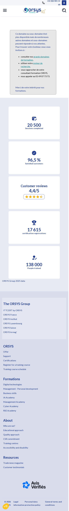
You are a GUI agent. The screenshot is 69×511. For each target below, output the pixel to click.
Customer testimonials (13, 467)
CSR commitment (11, 439)
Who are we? (9, 425)
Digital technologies (12, 384)
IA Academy (9, 397)
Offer (6, 351)
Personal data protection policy (32, 503)
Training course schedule (14, 369)
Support (7, 356)
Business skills (10, 393)
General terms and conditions (53, 503)
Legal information (19, 503)
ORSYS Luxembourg (12, 323)
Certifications (9, 360)
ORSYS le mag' (10, 332)
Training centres (10, 443)
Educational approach (13, 430)
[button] (5, 506)
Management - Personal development (20, 388)
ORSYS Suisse (9, 327)
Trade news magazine (13, 463)
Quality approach (11, 434)
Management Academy (14, 402)
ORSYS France (10, 314)
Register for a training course (16, 364)
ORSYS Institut (10, 319)
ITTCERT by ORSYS (12, 310)
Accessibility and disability (15, 447)
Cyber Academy (10, 406)
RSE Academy (9, 410)
